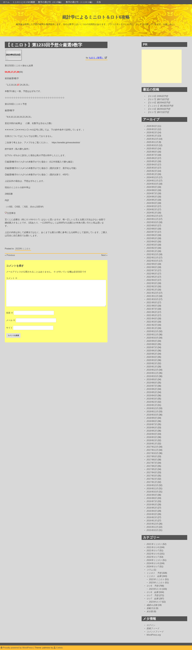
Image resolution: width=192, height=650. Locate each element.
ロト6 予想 (152, 586)
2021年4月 (152, 318)
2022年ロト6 (153, 554)
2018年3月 (152, 437)
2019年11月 (152, 373)
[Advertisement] (162, 66)
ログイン (151, 625)
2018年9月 (152, 418)
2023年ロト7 (155, 602)
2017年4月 (152, 472)
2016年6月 (152, 504)
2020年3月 (152, 360)
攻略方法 (151, 608)
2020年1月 (152, 366)
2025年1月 (152, 174)
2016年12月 (152, 485)
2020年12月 (152, 331)
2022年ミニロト (156, 579)
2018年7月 (152, 424)
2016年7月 (152, 501)
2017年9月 (152, 456)
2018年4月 (152, 434)
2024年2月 (152, 209)
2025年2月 (152, 171)
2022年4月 (152, 280)
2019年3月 (152, 399)
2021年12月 (152, 293)
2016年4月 (152, 511)
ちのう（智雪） (96, 58)
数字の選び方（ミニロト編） (80, 2)
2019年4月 (152, 395)
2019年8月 (152, 383)
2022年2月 (152, 286)
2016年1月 (152, 520)
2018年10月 (152, 415)
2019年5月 (152, 392)
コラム (150, 570)
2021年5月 (152, 315)
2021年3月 (152, 322)
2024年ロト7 (153, 566)
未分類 (150, 611)
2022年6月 (152, 273)
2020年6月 (152, 350)
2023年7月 (152, 232)
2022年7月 (152, 270)
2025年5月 (152, 161)
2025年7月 (152, 155)
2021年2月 (152, 325)
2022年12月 (152, 254)
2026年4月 (152, 126)
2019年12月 (152, 370)
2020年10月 (152, 338)
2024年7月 (152, 193)
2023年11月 (152, 219)
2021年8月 (152, 306)
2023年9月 (152, 225)
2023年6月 (152, 235)
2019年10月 (152, 376)
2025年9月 (152, 148)
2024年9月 (152, 187)
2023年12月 (152, 216)
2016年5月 (152, 508)
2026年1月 (152, 136)
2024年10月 (152, 184)
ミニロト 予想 (154, 573)
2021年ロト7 (153, 550)
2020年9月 (152, 341)
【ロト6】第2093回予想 (158, 109)
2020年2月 (152, 363)
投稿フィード (153, 628)
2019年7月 (152, 386)
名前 (9, 313)
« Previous (10, 255)
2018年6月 (152, 427)
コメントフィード (155, 631)
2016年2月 (152, 517)
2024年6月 (152, 197)
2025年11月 (152, 142)
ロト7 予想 (152, 595)
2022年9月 (152, 264)
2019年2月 (152, 402)
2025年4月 (152, 164)
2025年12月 (152, 139)
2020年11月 (152, 334)
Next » (104, 255)
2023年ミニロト (23, 248)
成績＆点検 (152, 605)
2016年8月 (152, 498)
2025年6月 (152, 158)
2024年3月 (152, 206)
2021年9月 (152, 302)
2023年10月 (152, 222)
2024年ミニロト (154, 560)
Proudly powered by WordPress (17, 648)
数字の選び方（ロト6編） (50, 2)
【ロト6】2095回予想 (157, 96)
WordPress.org (154, 635)
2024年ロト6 (153, 563)
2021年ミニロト (154, 544)
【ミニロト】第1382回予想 (160, 106)
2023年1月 (152, 251)
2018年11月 (152, 411)
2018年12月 (152, 408)
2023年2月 (152, 248)
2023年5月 (152, 238)
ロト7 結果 (152, 598)
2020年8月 (152, 344)
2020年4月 (152, 357)
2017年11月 (152, 450)
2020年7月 (152, 347)
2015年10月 (152, 530)
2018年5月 (152, 431)
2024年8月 (152, 190)
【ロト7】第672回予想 (158, 112)
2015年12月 (152, 524)
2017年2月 (152, 479)
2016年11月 (152, 488)
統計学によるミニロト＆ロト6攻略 (96, 17)
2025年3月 (152, 168)
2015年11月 (152, 527)
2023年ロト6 (155, 589)
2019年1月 (152, 405)
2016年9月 (152, 495)
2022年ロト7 (153, 557)
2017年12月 (152, 447)
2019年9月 (152, 379)
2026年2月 (152, 132)
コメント (11, 278)
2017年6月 (152, 466)
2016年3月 (152, 514)
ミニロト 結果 (154, 576)
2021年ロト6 (153, 547)
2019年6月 (152, 389)
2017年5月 (152, 469)
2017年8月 (152, 460)
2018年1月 (152, 443)
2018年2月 (152, 440)
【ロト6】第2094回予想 (158, 102)
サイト (9, 328)
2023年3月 (152, 245)
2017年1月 (152, 482)
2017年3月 (152, 476)
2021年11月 (152, 296)
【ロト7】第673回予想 (158, 99)
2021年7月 (152, 309)
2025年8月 (152, 152)
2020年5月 (152, 354)
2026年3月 (152, 129)
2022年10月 (152, 261)
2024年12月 (152, 177)
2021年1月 (152, 328)
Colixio (59, 648)
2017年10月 (152, 453)
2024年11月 (152, 180)
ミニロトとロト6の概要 (24, 2)
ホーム (6, 2)
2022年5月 (152, 277)
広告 (99, 2)
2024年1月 (152, 213)
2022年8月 (152, 267)
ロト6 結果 (152, 592)
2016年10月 (152, 492)
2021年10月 (152, 299)
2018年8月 (152, 421)
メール (10, 320)
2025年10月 (152, 145)
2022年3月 (152, 283)
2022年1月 (152, 290)
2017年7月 (152, 463)
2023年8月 (152, 229)
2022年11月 (152, 257)
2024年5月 (152, 200)
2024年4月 (152, 203)
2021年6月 (152, 312)
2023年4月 (152, 241)
